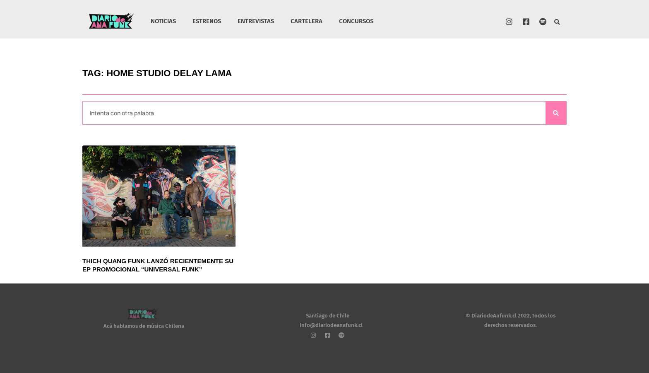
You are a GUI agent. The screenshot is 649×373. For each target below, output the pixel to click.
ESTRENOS (206, 21)
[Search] (556, 113)
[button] (557, 22)
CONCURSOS (356, 21)
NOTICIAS (163, 21)
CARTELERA (306, 21)
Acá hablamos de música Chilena (143, 326)
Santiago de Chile (327, 315)
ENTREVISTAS (256, 21)
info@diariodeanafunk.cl (331, 325)
